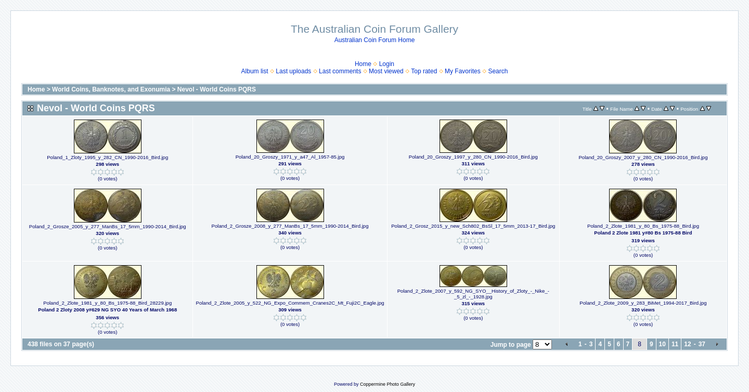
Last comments (340, 71)
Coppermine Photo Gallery (387, 384)
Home (363, 64)
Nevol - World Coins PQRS (216, 89)
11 (674, 344)
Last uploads (293, 71)
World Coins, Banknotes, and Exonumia (111, 89)
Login (386, 64)
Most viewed (386, 71)
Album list (254, 71)
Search (498, 71)
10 (662, 344)
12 (687, 344)
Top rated (424, 71)
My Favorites (463, 71)
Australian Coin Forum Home (374, 40)
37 (702, 344)
